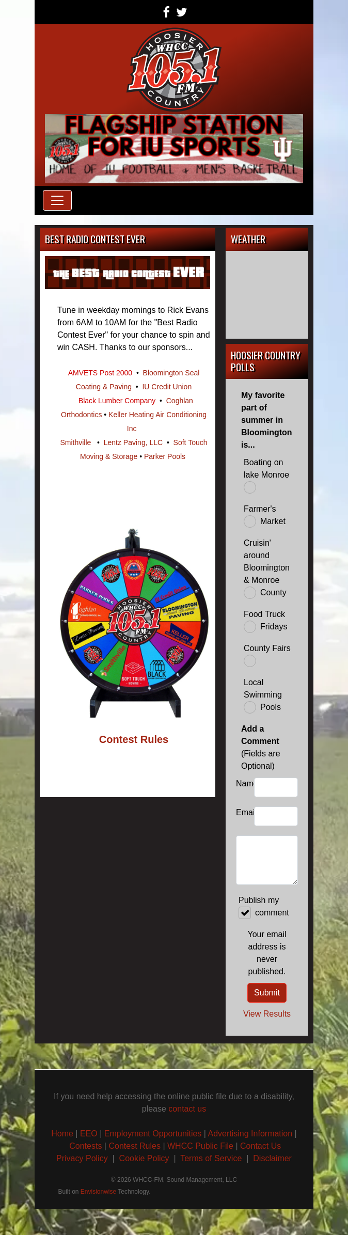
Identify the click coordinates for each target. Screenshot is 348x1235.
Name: (242, 783)
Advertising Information (250, 1133)
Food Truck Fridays (265, 621)
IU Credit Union (167, 387)
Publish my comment (264, 907)
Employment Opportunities (153, 1133)
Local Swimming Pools (263, 696)
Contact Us (260, 1146)
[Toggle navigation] (57, 200)
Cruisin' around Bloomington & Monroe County (267, 569)
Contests (85, 1146)
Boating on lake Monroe (266, 476)
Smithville (75, 442)
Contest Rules (134, 1146)
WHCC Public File (200, 1146)
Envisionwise (98, 1191)
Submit (267, 992)
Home (62, 1133)
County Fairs (267, 655)
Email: (242, 812)
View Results (267, 1013)
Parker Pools (164, 456)
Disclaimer (272, 1158)
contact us (187, 1108)
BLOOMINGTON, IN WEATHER (267, 295)
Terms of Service (212, 1158)
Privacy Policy (82, 1158)
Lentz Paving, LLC (133, 442)
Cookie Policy (144, 1158)
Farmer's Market (265, 516)
